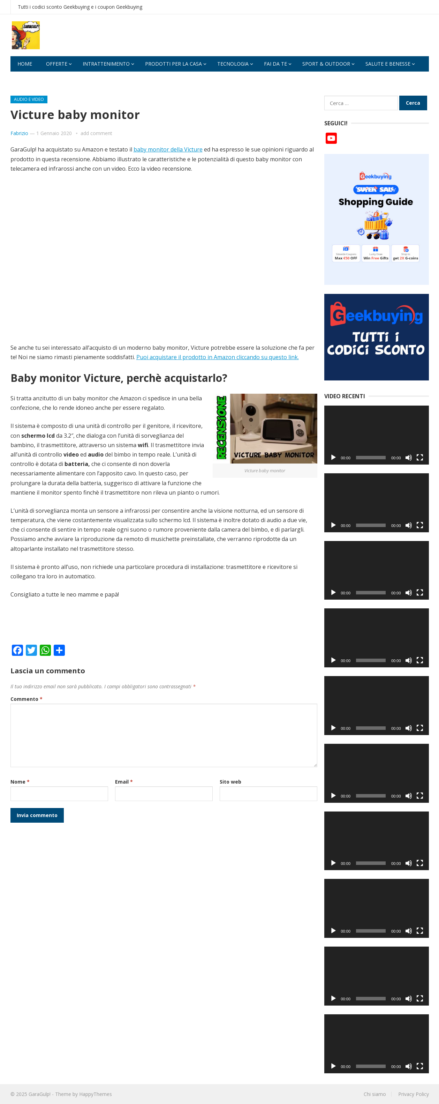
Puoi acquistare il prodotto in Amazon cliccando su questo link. (217, 357)
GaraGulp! (40, 1094)
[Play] (333, 457)
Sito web (230, 781)
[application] (376, 435)
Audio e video (29, 99)
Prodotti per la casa (173, 63)
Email (124, 781)
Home (24, 63)
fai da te (275, 63)
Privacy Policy (413, 1094)
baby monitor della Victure (168, 149)
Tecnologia (233, 63)
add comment (96, 133)
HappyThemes (95, 1094)
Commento (26, 699)
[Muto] (408, 457)
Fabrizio (19, 133)
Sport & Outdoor (326, 63)
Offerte (56, 63)
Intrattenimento (106, 63)
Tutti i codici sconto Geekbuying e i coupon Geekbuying (80, 6)
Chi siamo (375, 1094)
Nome (20, 781)
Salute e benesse (387, 63)
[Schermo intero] (419, 457)
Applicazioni (34, 79)
